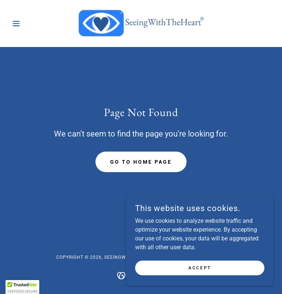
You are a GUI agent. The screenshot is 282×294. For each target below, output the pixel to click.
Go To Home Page (141, 162)
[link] (141, 23)
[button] (28, 23)
